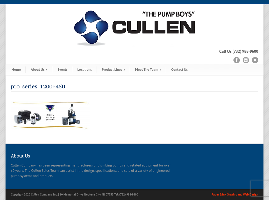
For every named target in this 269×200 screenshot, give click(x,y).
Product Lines (113, 70)
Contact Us (179, 70)
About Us (39, 70)
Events (62, 70)
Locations (84, 70)
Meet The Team (148, 70)
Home (16, 70)
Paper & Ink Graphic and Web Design (235, 194)
